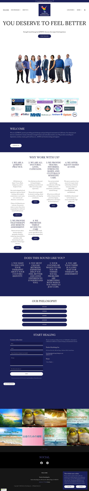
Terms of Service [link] (37, 378)
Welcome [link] (6, 10)
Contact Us (16, 145)
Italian (44, 324)
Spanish (44, 315)
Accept (81, 486)
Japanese (44, 320)
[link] (44, 9)
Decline (69, 486)
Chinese (44, 311)
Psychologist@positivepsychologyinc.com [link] (54, 353)
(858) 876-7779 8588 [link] (43, 482)
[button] (16, 10)
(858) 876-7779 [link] (49, 354)
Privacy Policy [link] (30, 378)
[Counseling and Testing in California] (44, 1)
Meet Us (17, 214)
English (44, 306)
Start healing (44, 36)
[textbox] (26, 343)
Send (26, 373)
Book (35, 202)
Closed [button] (50, 362)
